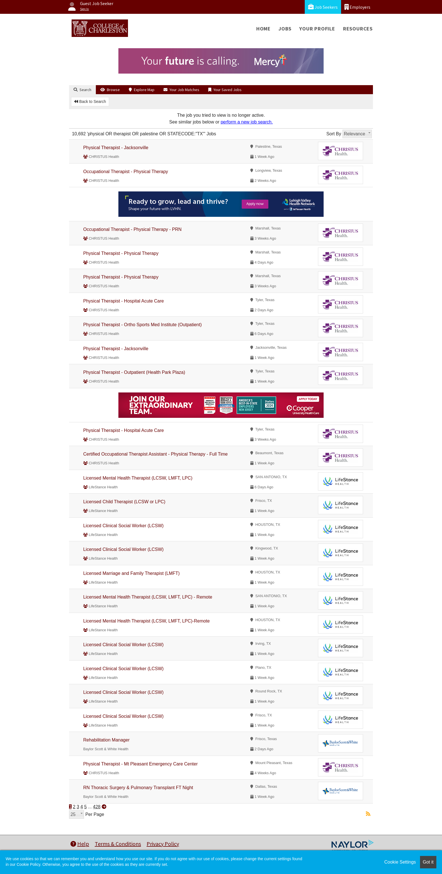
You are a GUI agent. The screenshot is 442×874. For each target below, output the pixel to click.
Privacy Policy (163, 843)
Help (79, 843)
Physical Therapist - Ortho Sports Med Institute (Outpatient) (142, 324)
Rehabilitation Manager (106, 740)
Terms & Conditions (118, 843)
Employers (357, 6)
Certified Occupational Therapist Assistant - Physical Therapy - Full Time (155, 454)
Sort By (333, 133)
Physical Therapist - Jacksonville (115, 147)
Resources (358, 28)
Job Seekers (323, 6)
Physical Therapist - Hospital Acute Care (123, 301)
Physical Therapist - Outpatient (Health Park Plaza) (134, 372)
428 (97, 806)
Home (263, 28)
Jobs (285, 28)
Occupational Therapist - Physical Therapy (125, 171)
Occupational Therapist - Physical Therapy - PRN (132, 229)
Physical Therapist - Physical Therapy (120, 253)
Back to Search (90, 101)
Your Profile (317, 28)
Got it (428, 862)
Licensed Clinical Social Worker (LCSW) (123, 525)
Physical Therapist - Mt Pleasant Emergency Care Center (140, 764)
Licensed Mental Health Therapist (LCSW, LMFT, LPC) (137, 478)
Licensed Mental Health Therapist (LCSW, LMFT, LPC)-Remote (146, 621)
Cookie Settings (400, 862)
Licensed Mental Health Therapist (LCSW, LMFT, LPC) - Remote (147, 597)
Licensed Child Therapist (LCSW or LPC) (124, 501)
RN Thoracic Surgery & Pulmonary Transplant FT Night (138, 787)
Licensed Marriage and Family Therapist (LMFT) (131, 573)
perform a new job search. (247, 122)
